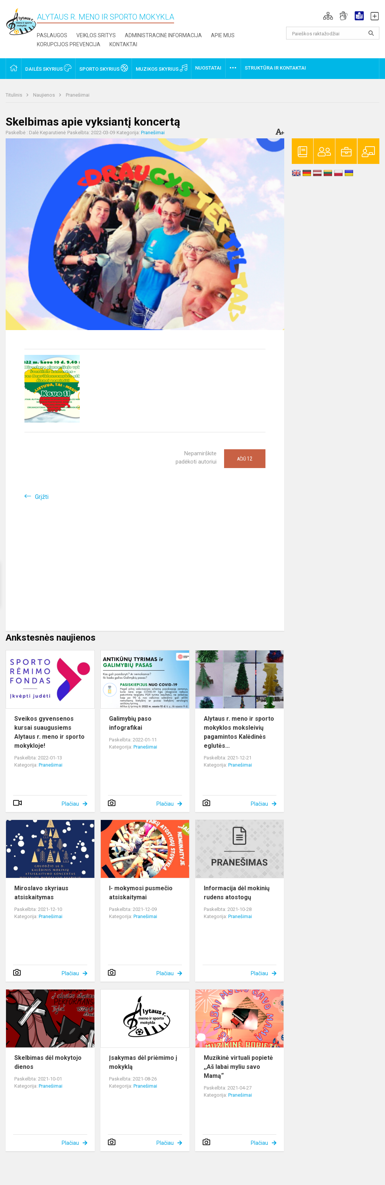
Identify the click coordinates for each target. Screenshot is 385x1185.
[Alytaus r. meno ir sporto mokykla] (21, 21)
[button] (328, 15)
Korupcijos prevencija (68, 44)
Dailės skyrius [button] (48, 68)
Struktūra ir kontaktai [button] (275, 68)
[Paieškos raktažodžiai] (333, 33)
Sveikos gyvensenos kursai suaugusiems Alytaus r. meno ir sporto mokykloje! (49, 732)
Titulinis (14, 95)
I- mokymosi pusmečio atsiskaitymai (141, 893)
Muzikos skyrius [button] (161, 68)
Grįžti (42, 496)
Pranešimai (77, 95)
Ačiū (244, 459)
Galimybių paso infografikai (130, 723)
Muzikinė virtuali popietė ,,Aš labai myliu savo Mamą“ (238, 1066)
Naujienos (44, 95)
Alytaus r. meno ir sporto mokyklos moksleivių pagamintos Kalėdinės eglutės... (239, 732)
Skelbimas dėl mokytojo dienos (48, 1062)
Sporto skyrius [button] (103, 68)
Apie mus (223, 35)
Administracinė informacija (163, 35)
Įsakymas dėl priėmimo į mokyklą (143, 1062)
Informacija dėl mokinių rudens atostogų (237, 893)
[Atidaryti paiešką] (371, 33)
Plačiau (70, 804)
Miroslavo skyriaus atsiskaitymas (41, 893)
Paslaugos (52, 35)
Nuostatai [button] (208, 68)
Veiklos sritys (96, 35)
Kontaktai (123, 44)
